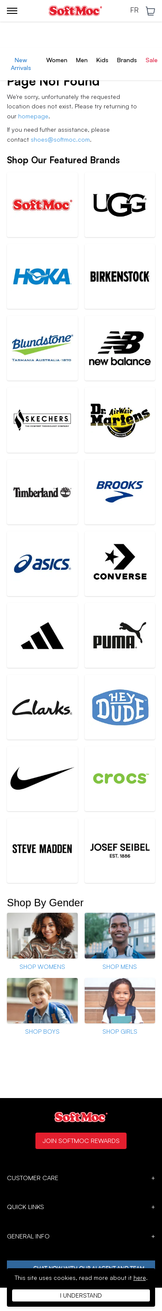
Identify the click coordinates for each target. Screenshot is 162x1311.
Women (56, 59)
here (139, 1277)
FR (134, 10)
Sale (152, 59)
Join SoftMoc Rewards (81, 1140)
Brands (127, 59)
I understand (81, 1295)
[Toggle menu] (12, 11)
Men (82, 59)
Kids (102, 59)
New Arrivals (21, 63)
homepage (33, 116)
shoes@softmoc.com (60, 139)
